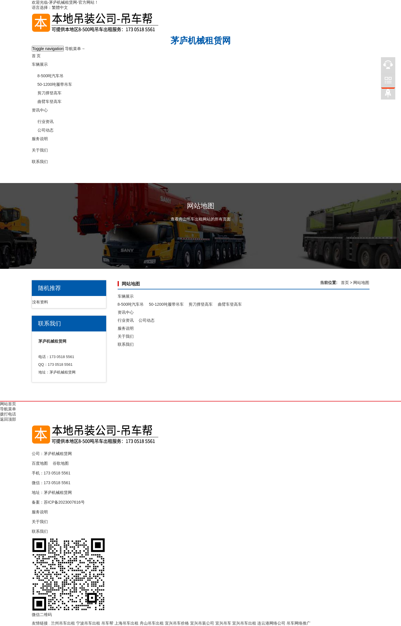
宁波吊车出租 (88, 623)
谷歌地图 (61, 463)
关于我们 (40, 150)
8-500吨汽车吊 (50, 75)
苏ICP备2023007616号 (64, 502)
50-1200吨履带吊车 (54, 84)
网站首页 (8, 404)
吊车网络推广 (299, 623)
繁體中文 (60, 7)
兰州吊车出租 (63, 623)
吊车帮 (107, 623)
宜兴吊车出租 (244, 623)
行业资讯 (45, 121)
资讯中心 (40, 110)
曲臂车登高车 (49, 101)
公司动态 (45, 130)
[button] (201, 70)
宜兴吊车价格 (177, 623)
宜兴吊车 (223, 623)
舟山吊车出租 (152, 623)
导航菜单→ (75, 48)
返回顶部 (8, 419)
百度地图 (40, 463)
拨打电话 (8, 414)
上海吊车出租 (126, 623)
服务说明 (40, 138)
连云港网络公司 (271, 623)
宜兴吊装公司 (202, 623)
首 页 (36, 55)
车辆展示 (40, 64)
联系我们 (40, 161)
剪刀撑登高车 (49, 93)
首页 (345, 282)
